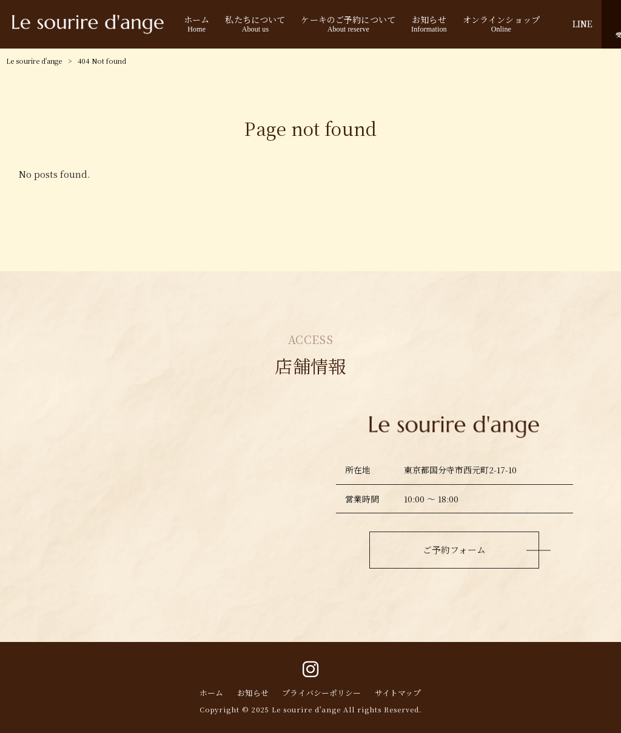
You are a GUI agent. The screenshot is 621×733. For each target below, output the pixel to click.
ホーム (211, 692)
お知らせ (253, 692)
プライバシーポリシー (321, 692)
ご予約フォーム (454, 549)
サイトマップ (398, 692)
